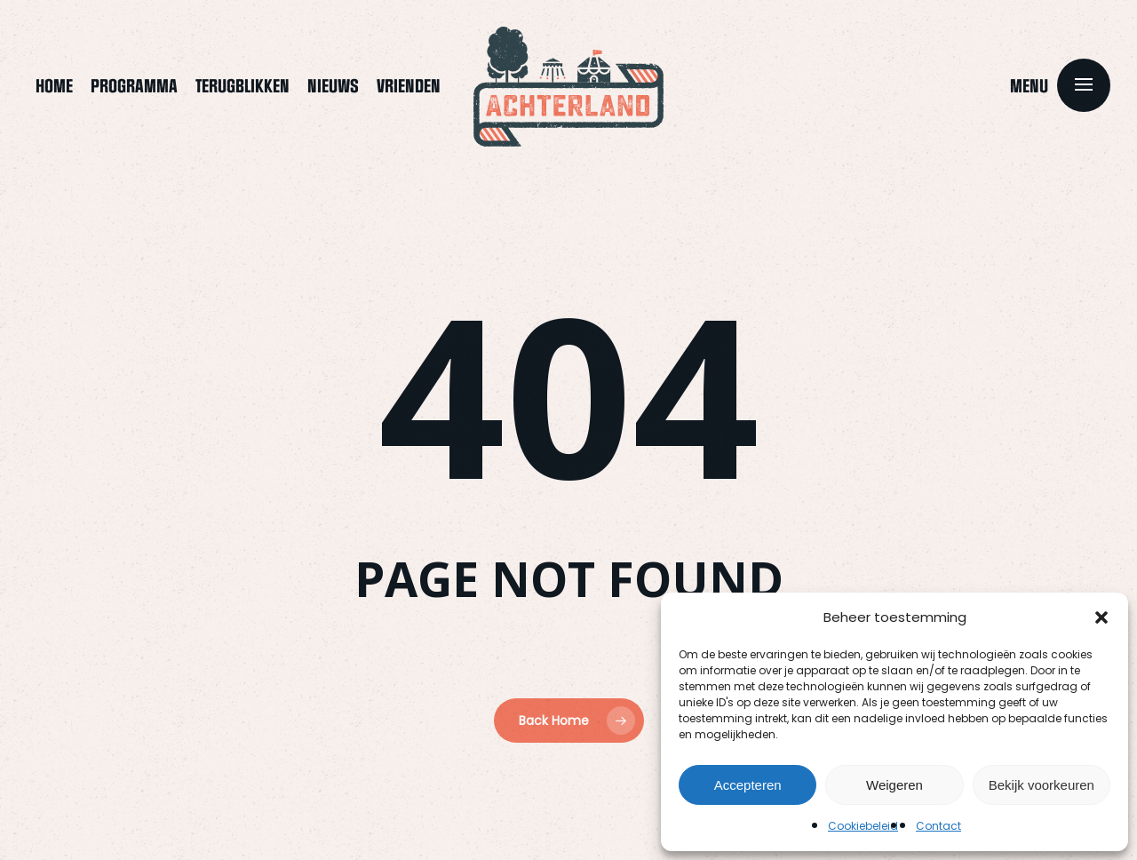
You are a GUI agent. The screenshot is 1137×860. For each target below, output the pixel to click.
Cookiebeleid (863, 825)
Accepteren (748, 784)
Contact (938, 825)
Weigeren (894, 784)
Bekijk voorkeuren (1041, 784)
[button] (1101, 617)
